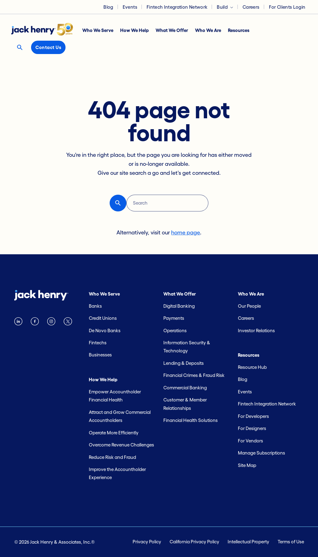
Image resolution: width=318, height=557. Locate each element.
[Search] (167, 203)
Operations (175, 330)
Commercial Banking (185, 387)
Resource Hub (252, 367)
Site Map (247, 465)
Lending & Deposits (183, 363)
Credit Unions (103, 318)
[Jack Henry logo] (45, 31)
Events (130, 7)
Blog (108, 7)
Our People (249, 306)
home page (185, 232)
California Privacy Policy (194, 541)
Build (222, 7)
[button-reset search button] (118, 203)
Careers (251, 7)
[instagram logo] (51, 322)
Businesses (100, 354)
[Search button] (19, 47)
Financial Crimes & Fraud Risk (194, 375)
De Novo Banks (104, 330)
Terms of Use (291, 541)
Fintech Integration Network (177, 7)
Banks (95, 306)
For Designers (252, 428)
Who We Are (208, 30)
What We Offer (172, 30)
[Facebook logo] (35, 322)
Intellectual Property (248, 541)
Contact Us (48, 47)
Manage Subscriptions (261, 452)
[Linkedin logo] (18, 322)
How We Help (134, 30)
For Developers (253, 416)
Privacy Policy (147, 541)
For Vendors (250, 440)
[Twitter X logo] (68, 322)
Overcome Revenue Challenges (121, 444)
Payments (173, 318)
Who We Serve (97, 30)
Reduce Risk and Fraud (112, 457)
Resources (238, 30)
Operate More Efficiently (114, 432)
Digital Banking (179, 306)
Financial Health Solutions (190, 420)
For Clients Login (287, 7)
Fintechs (98, 342)
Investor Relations (256, 330)
